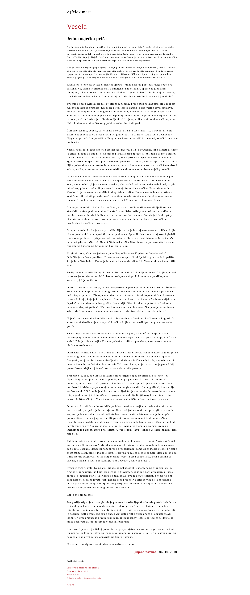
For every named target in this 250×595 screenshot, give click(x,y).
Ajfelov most (79, 12)
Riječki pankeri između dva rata (84, 578)
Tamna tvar (73, 574)
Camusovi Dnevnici (77, 571)
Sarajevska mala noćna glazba (83, 567)
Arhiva (70, 584)
